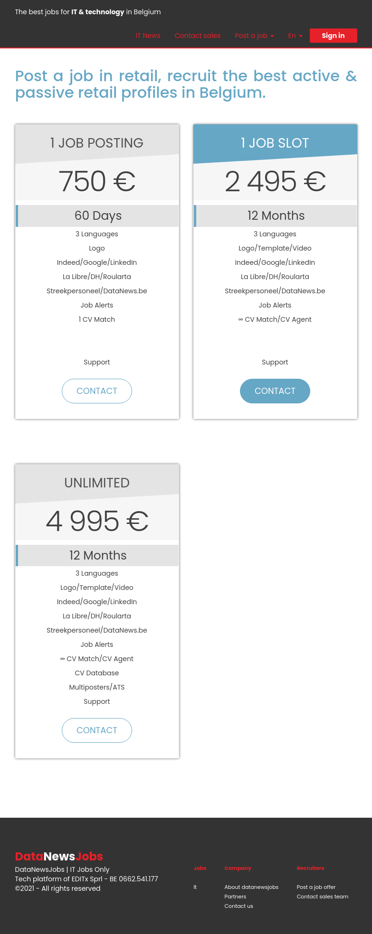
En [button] (295, 35)
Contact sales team (323, 896)
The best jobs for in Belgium (88, 12)
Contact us (239, 906)
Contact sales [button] (198, 35)
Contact (96, 391)
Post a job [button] (254, 35)
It (195, 887)
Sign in (333, 35)
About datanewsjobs (252, 887)
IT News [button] (148, 35)
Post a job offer (316, 887)
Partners (236, 896)
